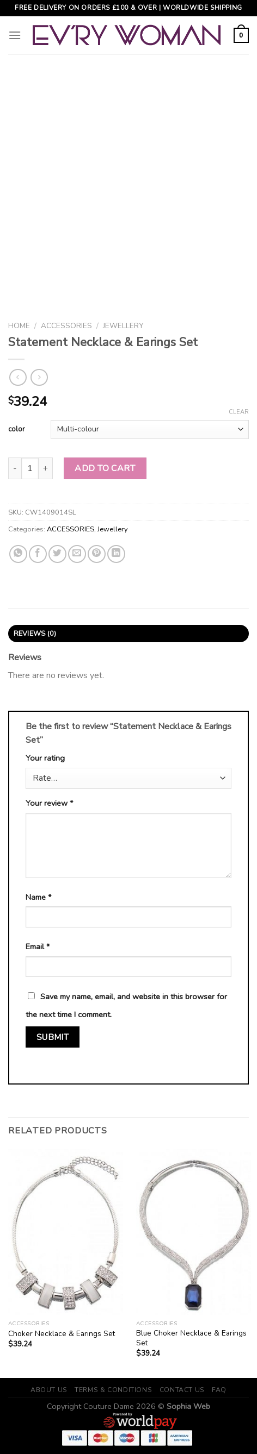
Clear (239, 412)
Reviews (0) (35, 633)
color (16, 429)
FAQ (219, 1390)
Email (38, 946)
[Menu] (14, 35)
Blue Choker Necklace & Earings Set (191, 1338)
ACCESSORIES (66, 326)
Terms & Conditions (113, 1390)
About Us (49, 1390)
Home (19, 326)
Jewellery (123, 326)
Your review (49, 803)
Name (38, 897)
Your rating (45, 758)
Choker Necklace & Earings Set (61, 1334)
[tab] (128, 633)
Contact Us (182, 1390)
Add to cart (105, 468)
